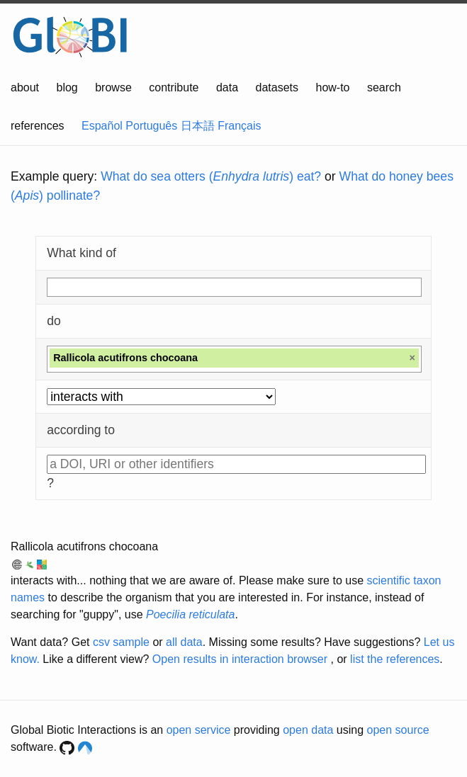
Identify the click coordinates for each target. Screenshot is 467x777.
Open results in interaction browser (239, 659)
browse (113, 87)
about (25, 87)
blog (67, 87)
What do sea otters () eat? (211, 176)
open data (308, 730)
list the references (394, 659)
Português (151, 126)
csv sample (121, 642)
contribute (173, 87)
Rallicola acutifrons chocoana (84, 546)
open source (398, 730)
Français (239, 126)
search (384, 87)
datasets (277, 87)
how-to (332, 87)
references (37, 126)
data (227, 87)
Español (102, 126)
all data (184, 642)
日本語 (198, 126)
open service (199, 730)
